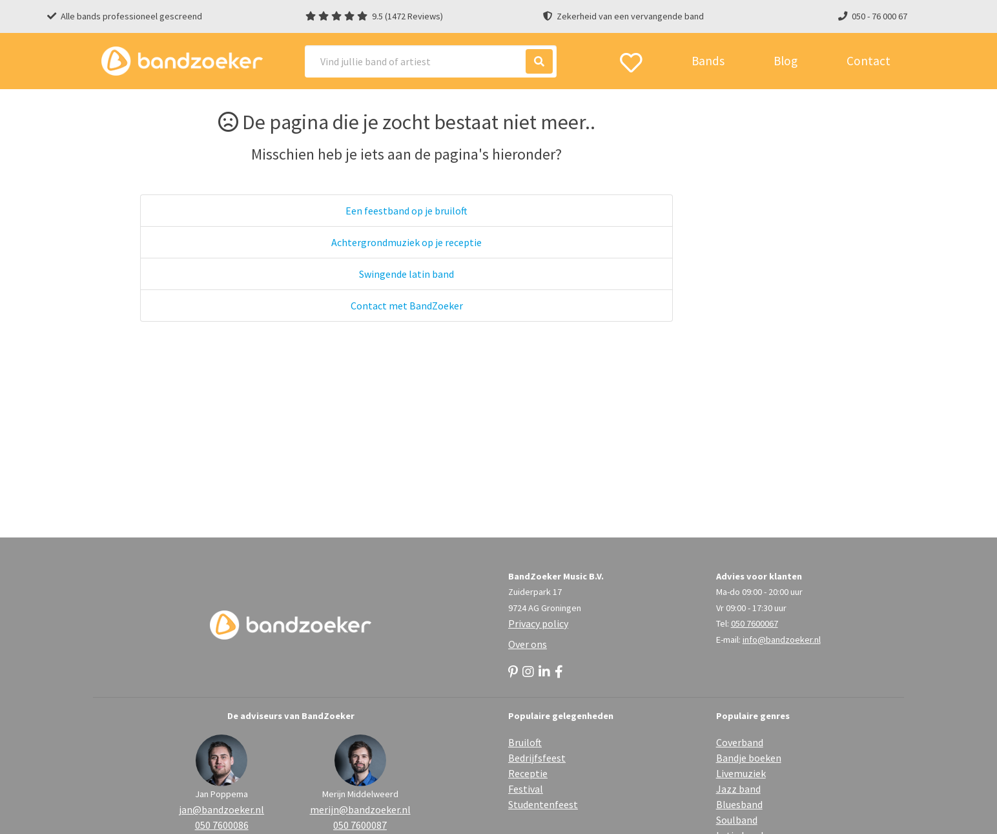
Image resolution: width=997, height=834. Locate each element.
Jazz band (738, 788)
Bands (708, 60)
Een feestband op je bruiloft (406, 210)
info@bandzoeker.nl (782, 639)
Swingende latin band (406, 273)
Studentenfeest (543, 804)
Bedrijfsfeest (537, 757)
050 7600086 (222, 824)
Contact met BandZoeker (407, 305)
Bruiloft (525, 742)
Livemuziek (741, 773)
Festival (525, 788)
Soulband (736, 819)
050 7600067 (754, 623)
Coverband (739, 742)
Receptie (528, 773)
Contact (868, 60)
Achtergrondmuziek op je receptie (406, 242)
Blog (785, 60)
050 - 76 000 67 (879, 16)
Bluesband (739, 804)
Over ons (527, 644)
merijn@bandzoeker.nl (360, 809)
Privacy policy (538, 623)
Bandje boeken (748, 757)
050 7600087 (360, 824)
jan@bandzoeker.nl (221, 809)
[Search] (431, 61)
